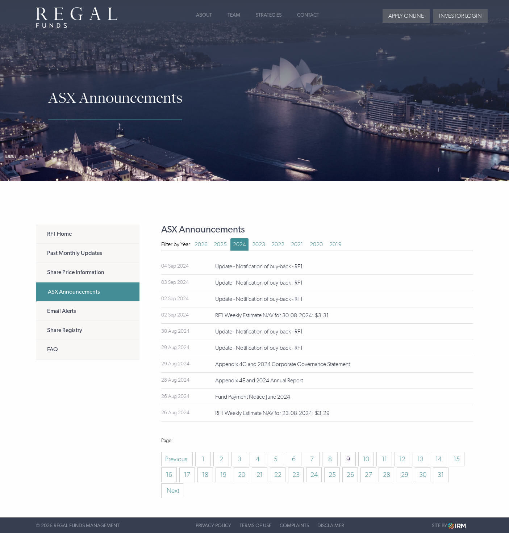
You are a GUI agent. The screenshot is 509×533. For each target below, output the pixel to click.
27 (368, 475)
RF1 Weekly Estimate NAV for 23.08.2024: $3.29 (272, 413)
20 (241, 475)
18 (205, 475)
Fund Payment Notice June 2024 (252, 396)
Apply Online (406, 15)
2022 (277, 244)
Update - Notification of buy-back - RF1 (259, 266)
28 (386, 475)
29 (404, 475)
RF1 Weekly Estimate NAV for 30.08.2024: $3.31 (272, 315)
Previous (177, 459)
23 (296, 475)
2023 (258, 244)
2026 (201, 244)
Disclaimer (330, 525)
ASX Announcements (74, 292)
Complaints (294, 525)
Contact (308, 15)
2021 (297, 244)
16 (169, 475)
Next (172, 491)
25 (332, 475)
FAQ (52, 349)
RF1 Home (59, 234)
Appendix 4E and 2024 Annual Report (259, 380)
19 (223, 475)
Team (234, 15)
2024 (239, 244)
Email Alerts (61, 311)
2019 (335, 244)
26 (350, 475)
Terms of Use (255, 525)
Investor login (460, 15)
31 (441, 475)
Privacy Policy (213, 525)
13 (420, 459)
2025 (220, 244)
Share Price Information (75, 272)
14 (438, 459)
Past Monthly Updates (74, 253)
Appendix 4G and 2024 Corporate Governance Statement (282, 364)
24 (314, 475)
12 (402, 459)
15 (457, 459)
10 (366, 459)
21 (259, 475)
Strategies (268, 15)
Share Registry (64, 330)
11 (384, 459)
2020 (316, 244)
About (204, 15)
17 (187, 475)
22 (277, 475)
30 (422, 475)
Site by (449, 526)
